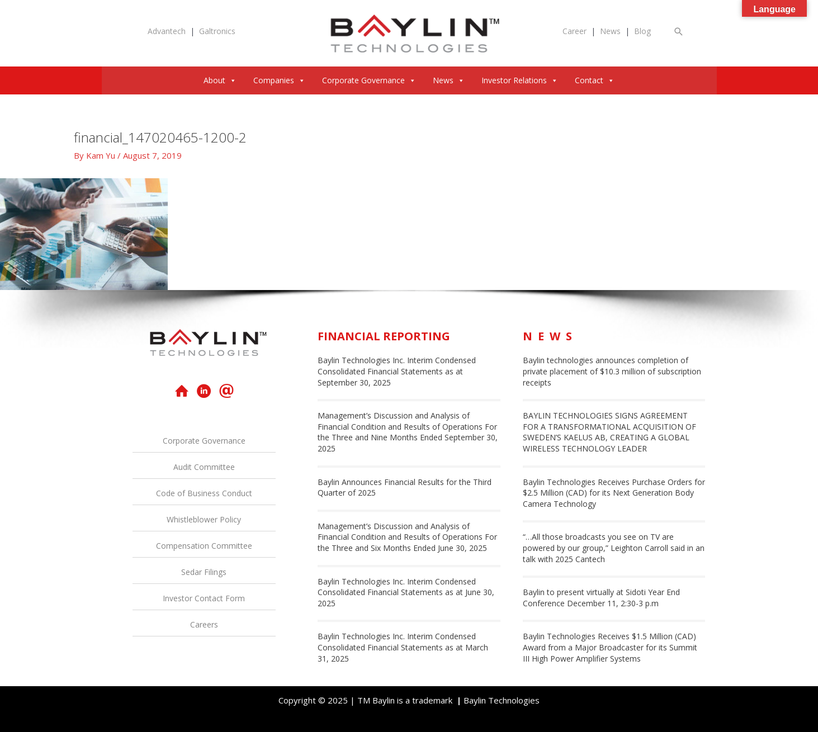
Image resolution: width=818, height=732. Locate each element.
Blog (642, 31)
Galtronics (217, 31)
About (220, 80)
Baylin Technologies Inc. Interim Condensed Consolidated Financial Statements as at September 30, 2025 (397, 371)
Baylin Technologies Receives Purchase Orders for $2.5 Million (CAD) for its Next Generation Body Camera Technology (614, 493)
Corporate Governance (369, 80)
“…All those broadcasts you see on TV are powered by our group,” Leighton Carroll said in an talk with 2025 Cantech (613, 547)
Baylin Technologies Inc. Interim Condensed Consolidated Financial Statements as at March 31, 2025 (403, 647)
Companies (279, 80)
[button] (678, 31)
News (610, 31)
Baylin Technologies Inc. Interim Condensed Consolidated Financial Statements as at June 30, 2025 (406, 592)
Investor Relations (519, 80)
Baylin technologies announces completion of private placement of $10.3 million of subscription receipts (612, 371)
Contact (594, 80)
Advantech (167, 31)
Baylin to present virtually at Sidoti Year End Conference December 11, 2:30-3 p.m (601, 598)
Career (574, 31)
